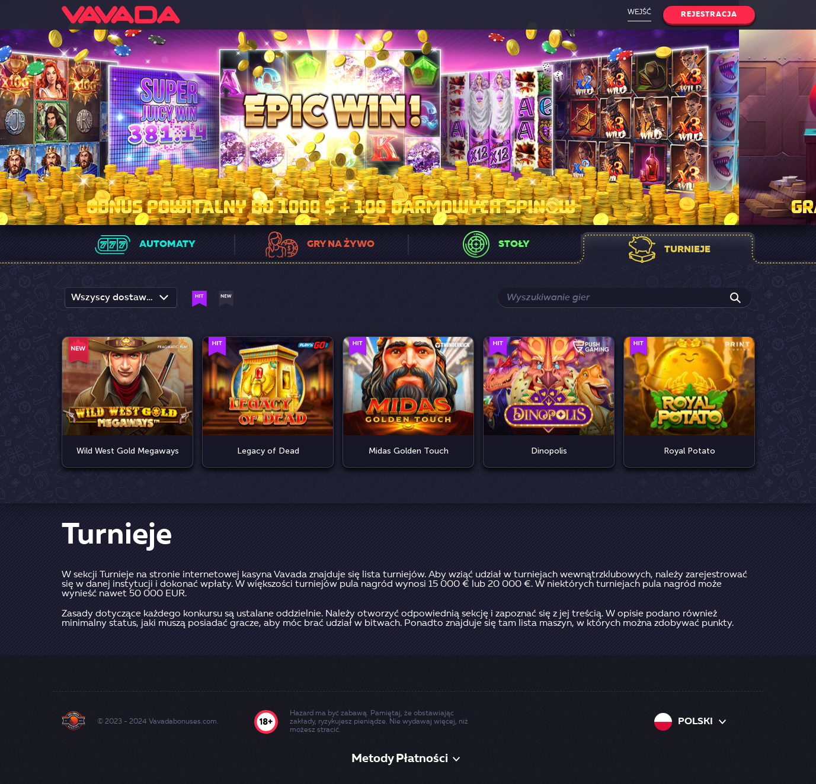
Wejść (639, 12)
